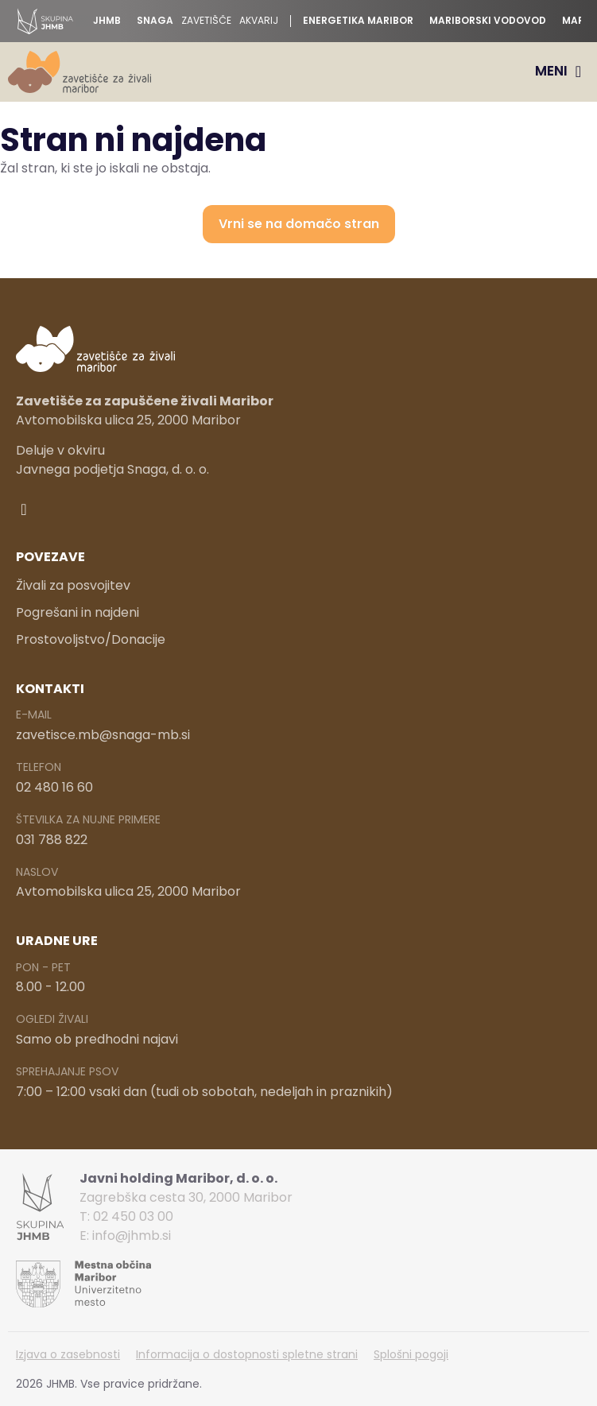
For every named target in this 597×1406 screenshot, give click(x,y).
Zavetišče (206, 20)
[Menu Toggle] (558, 71)
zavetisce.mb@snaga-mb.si (103, 735)
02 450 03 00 (133, 1216)
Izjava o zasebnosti (68, 1354)
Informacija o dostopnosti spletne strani (247, 1354)
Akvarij (258, 20)
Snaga (155, 20)
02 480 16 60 (54, 787)
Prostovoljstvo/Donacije (90, 639)
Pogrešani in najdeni (77, 612)
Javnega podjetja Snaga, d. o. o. (112, 469)
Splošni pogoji (411, 1354)
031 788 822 (51, 840)
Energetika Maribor (358, 20)
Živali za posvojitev (73, 585)
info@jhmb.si (131, 1235)
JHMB (107, 20)
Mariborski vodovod (487, 20)
